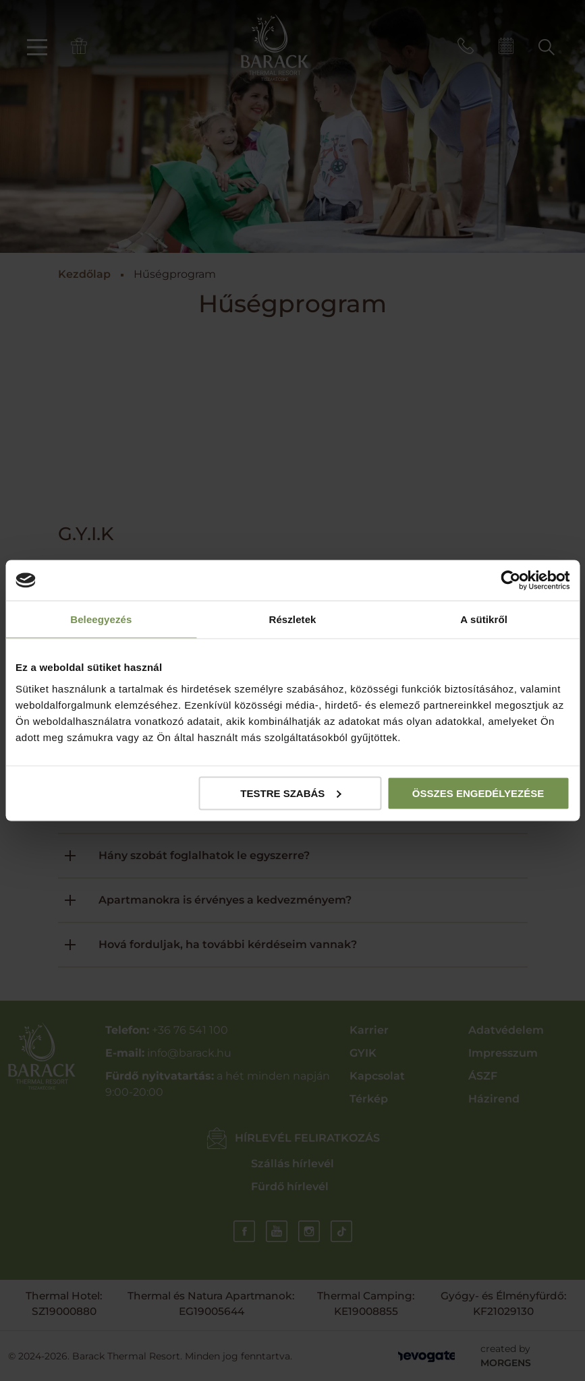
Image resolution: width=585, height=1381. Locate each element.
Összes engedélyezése (478, 792)
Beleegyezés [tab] (101, 619)
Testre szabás (290, 792)
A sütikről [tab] (483, 619)
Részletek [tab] (292, 619)
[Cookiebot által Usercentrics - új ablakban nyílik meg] (510, 580)
